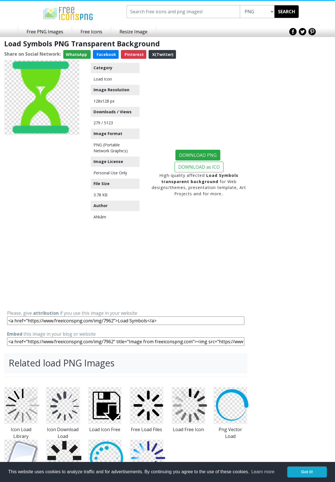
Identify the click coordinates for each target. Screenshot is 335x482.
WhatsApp (77, 54)
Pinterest (133, 54)
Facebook (105, 54)
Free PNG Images (45, 32)
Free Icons (91, 32)
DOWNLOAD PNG (198, 155)
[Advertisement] (41, 222)
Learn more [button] (263, 471)
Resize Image (133, 32)
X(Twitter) (162, 54)
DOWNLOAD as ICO (199, 167)
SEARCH (286, 11)
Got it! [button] (307, 472)
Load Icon (102, 79)
